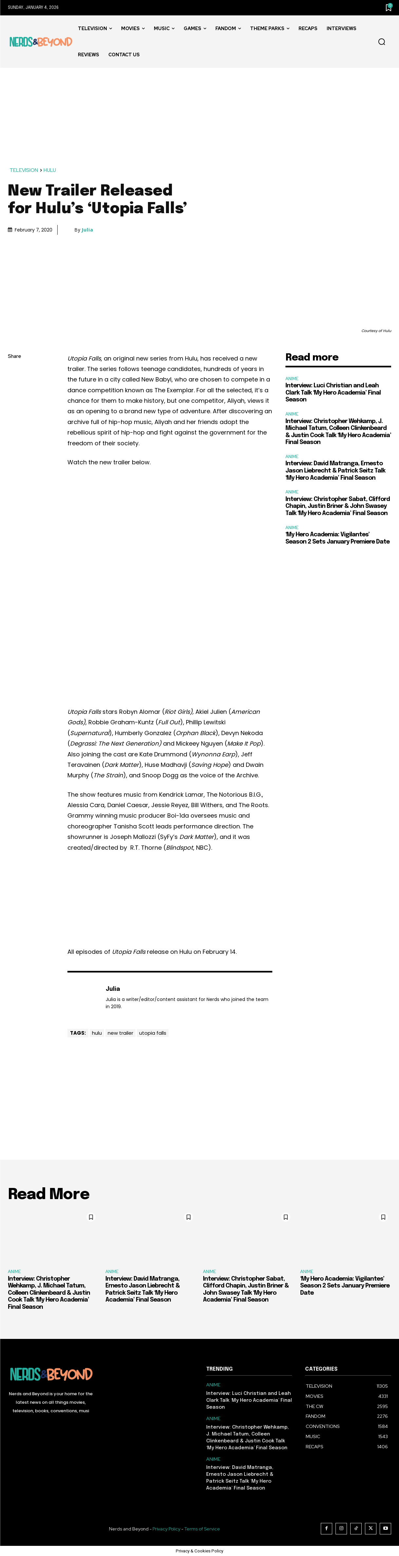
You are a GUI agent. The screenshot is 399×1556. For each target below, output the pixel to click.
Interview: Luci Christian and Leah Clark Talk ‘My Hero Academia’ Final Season (333, 393)
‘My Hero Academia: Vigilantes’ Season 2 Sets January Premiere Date (345, 1286)
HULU (50, 170)
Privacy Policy (166, 1529)
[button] (381, 41)
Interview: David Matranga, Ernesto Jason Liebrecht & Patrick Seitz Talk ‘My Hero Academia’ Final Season (335, 471)
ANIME (292, 378)
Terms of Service (202, 1529)
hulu (97, 1032)
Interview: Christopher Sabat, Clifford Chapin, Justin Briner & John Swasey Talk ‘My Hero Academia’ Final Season (337, 506)
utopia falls (152, 1032)
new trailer (120, 1032)
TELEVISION (24, 170)
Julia (87, 230)
